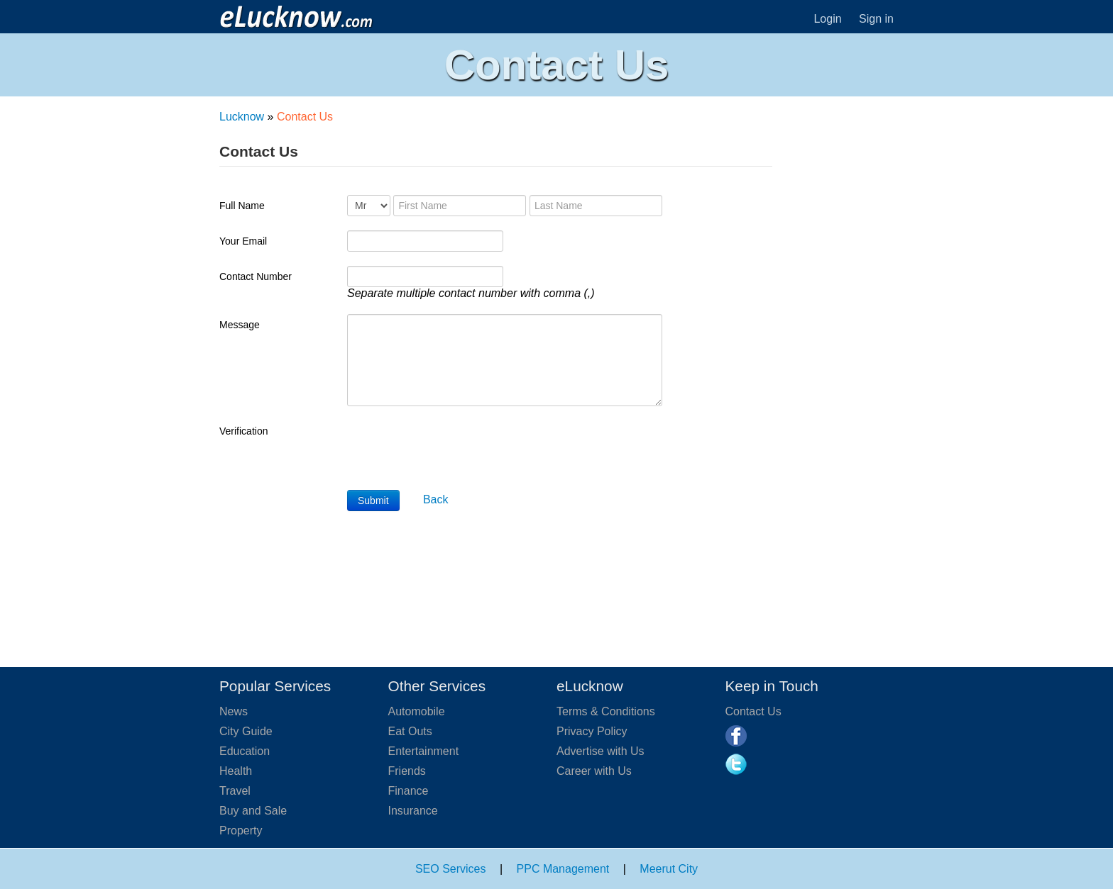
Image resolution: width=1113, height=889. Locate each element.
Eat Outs (410, 731)
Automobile (416, 711)
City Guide (246, 731)
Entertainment (423, 751)
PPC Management (563, 869)
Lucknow (241, 117)
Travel (235, 791)
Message (239, 324)
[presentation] (455, 448)
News (233, 711)
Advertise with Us (600, 751)
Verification (243, 431)
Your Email (243, 241)
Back (436, 499)
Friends (407, 771)
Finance (408, 791)
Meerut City (669, 869)
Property (240, 830)
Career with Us (594, 771)
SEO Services (450, 869)
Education (244, 751)
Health (235, 771)
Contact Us (753, 711)
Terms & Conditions (605, 711)
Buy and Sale (253, 811)
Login (827, 19)
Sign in (876, 19)
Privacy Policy (591, 731)
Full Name (242, 205)
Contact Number (255, 276)
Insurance (413, 811)
